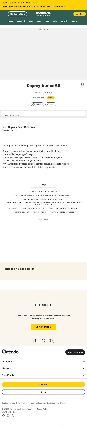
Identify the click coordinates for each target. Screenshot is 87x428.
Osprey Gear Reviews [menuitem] (34, 208)
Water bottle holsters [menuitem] (64, 212)
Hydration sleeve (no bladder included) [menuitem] (44, 199)
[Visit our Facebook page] (35, 340)
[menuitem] (11, 21)
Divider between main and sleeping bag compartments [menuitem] (44, 195)
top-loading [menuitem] (40, 212)
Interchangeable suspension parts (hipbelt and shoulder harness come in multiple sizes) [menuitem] (43, 203)
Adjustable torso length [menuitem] (43, 191)
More (74, 21)
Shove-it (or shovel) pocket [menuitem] (64, 208)
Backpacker (43, 13)
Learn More (43, 327)
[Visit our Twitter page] (43, 340)
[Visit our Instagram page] (51, 340)
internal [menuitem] (13, 208)
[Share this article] (50, 104)
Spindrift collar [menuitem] (20, 212)
